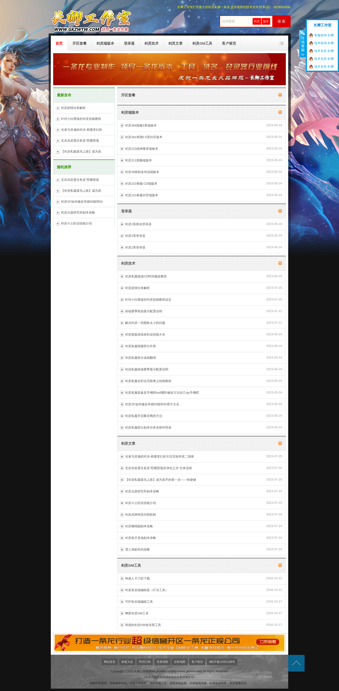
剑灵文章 (175, 43)
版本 (266, 21)
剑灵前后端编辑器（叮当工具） (146, 590)
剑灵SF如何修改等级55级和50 (82, 201)
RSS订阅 (145, 661)
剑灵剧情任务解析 (73, 108)
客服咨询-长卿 (324, 35)
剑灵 (257, 21)
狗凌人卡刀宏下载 (137, 578)
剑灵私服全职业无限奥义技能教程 (148, 381)
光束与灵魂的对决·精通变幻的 (81, 129)
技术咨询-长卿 (324, 43)
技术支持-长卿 (324, 51)
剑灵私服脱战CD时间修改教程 (146, 276)
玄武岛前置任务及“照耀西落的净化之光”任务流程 (158, 468)
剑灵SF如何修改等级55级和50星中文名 (152, 404)
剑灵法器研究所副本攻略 (78, 212)
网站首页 (109, 661)
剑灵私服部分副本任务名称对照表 (148, 427)
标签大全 (127, 661)
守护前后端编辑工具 (139, 601)
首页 (59, 43)
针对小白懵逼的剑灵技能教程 (81, 119)
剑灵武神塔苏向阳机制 (140, 514)
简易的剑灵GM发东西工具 (143, 625)
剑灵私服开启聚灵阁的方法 (143, 416)
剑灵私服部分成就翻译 (140, 358)
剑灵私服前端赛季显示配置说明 (146, 369)
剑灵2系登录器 (135, 247)
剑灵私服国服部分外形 (140, 346)
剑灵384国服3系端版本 (141, 125)
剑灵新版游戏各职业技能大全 (145, 334)
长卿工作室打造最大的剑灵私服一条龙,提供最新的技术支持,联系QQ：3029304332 (234, 7)
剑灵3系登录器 (135, 236)
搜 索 (282, 21)
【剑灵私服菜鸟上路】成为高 (81, 151)
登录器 (129, 43)
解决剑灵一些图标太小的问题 (145, 323)
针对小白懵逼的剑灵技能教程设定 (148, 299)
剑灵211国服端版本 (138, 160)
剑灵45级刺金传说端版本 (142, 172)
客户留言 (229, 43)
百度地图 (162, 661)
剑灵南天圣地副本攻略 (140, 538)
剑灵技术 (151, 43)
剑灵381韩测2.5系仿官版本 (143, 137)
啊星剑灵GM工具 (137, 613)
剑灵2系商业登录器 (138, 224)
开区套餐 (79, 43)
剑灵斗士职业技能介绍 (76, 223)
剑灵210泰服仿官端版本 (141, 195)
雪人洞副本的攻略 (137, 549)
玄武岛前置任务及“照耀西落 (80, 140)
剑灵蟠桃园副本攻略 (139, 526)
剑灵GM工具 (202, 43)
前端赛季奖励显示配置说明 (143, 311)
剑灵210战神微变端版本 (141, 148)
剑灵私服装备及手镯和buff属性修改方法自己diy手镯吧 (162, 392)
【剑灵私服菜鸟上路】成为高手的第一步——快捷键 (160, 479)
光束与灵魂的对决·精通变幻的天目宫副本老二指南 (159, 456)
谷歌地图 (179, 661)
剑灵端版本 (105, 43)
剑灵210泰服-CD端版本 (141, 183)
